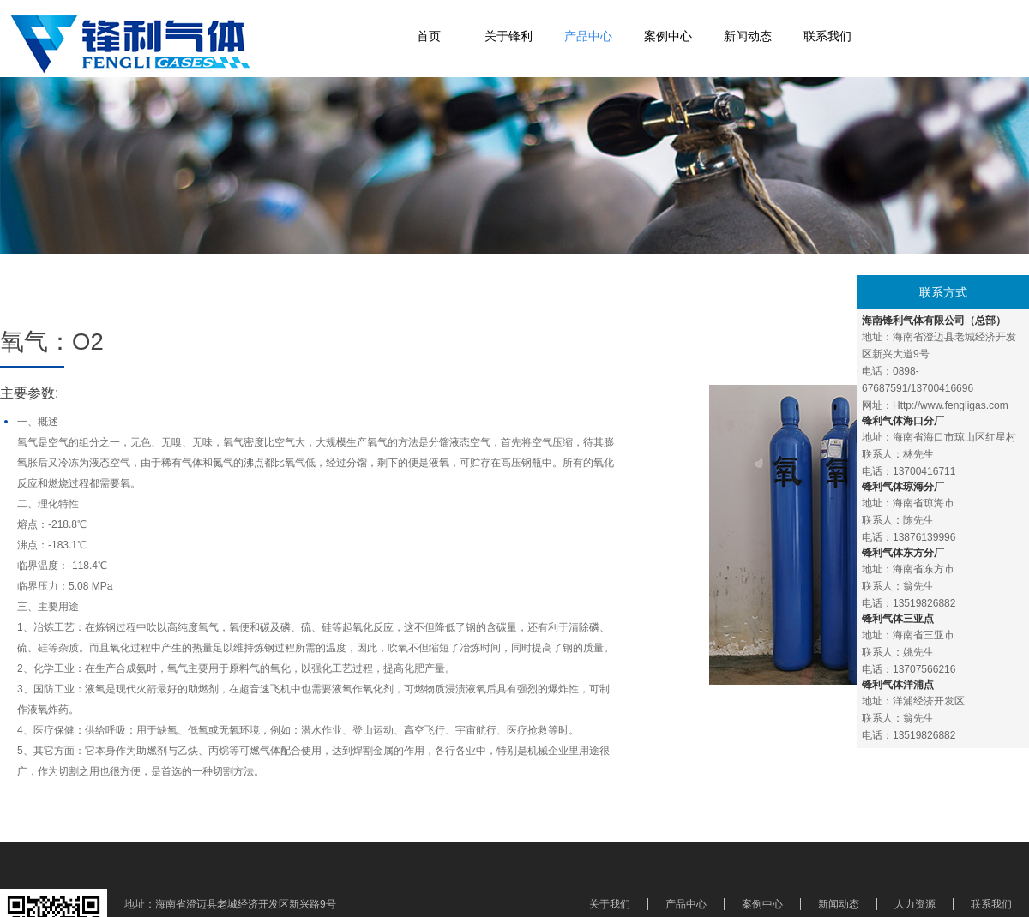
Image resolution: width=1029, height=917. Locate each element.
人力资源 (915, 904)
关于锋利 (508, 36)
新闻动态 (748, 36)
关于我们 (609, 904)
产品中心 (588, 36)
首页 (429, 36)
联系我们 (827, 36)
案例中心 (668, 36)
